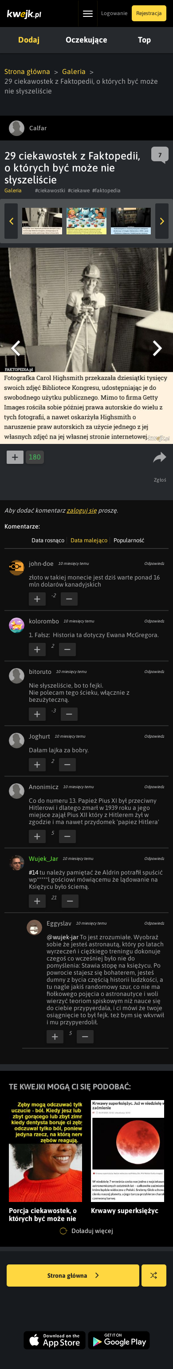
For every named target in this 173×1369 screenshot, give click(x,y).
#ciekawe (79, 190)
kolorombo (44, 621)
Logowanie (114, 13)
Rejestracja (149, 13)
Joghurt (39, 736)
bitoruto (40, 671)
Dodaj (28, 39)
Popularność (129, 540)
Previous (11, 221)
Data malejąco (89, 540)
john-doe (41, 563)
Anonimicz (44, 786)
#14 (33, 872)
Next (162, 221)
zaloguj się (82, 510)
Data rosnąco (47, 540)
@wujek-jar (63, 937)
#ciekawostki (50, 190)
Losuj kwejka (157, 1280)
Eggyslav (59, 923)
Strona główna (27, 71)
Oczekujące (86, 39)
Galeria (74, 71)
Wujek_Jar (43, 858)
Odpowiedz (154, 563)
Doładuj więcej (86, 1231)
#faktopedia (106, 190)
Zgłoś (160, 479)
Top (144, 39)
